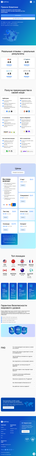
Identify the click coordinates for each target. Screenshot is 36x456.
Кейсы (2, 443)
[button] (31, 2)
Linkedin (12, 447)
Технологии (3, 445)
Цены (2, 448)
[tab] (18, 172)
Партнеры (3, 450)
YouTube (12, 449)
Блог (2, 452)
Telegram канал (13, 445)
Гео (1, 454)
